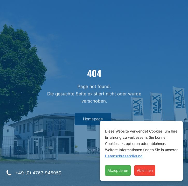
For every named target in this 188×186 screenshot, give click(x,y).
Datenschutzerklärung (124, 156)
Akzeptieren (118, 170)
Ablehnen (145, 170)
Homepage (93, 120)
